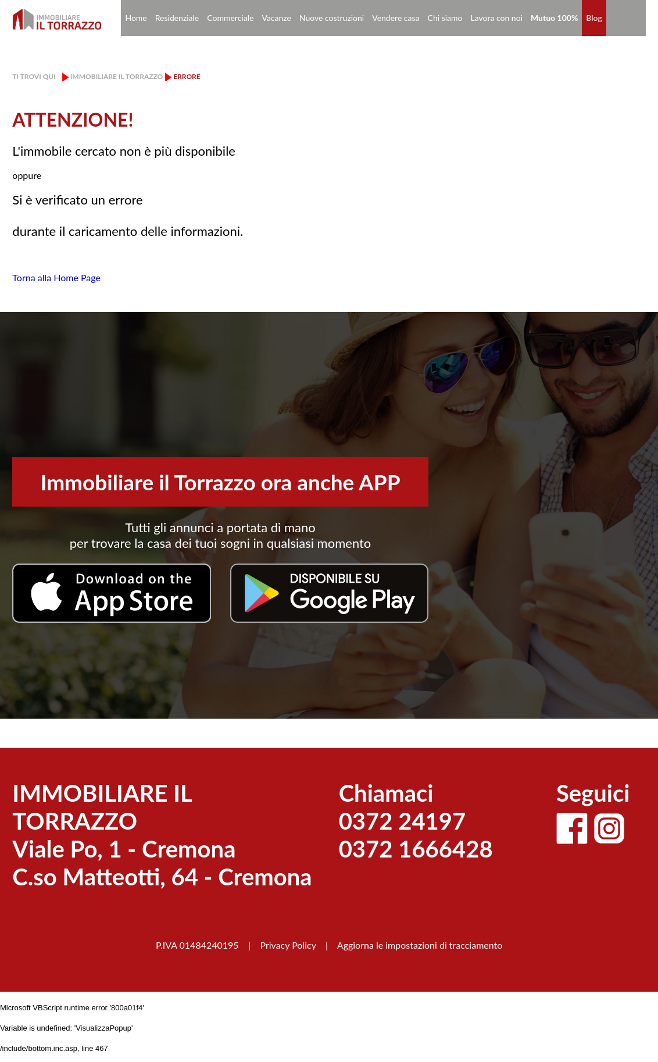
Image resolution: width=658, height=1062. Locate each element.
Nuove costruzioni (331, 18)
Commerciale (230, 18)
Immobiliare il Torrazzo (116, 76)
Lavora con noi (496, 18)
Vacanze (276, 18)
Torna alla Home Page (56, 277)
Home (135, 18)
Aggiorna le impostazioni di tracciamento (420, 944)
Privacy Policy (288, 944)
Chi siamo (445, 18)
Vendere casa (395, 18)
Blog (594, 18)
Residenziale (177, 18)
